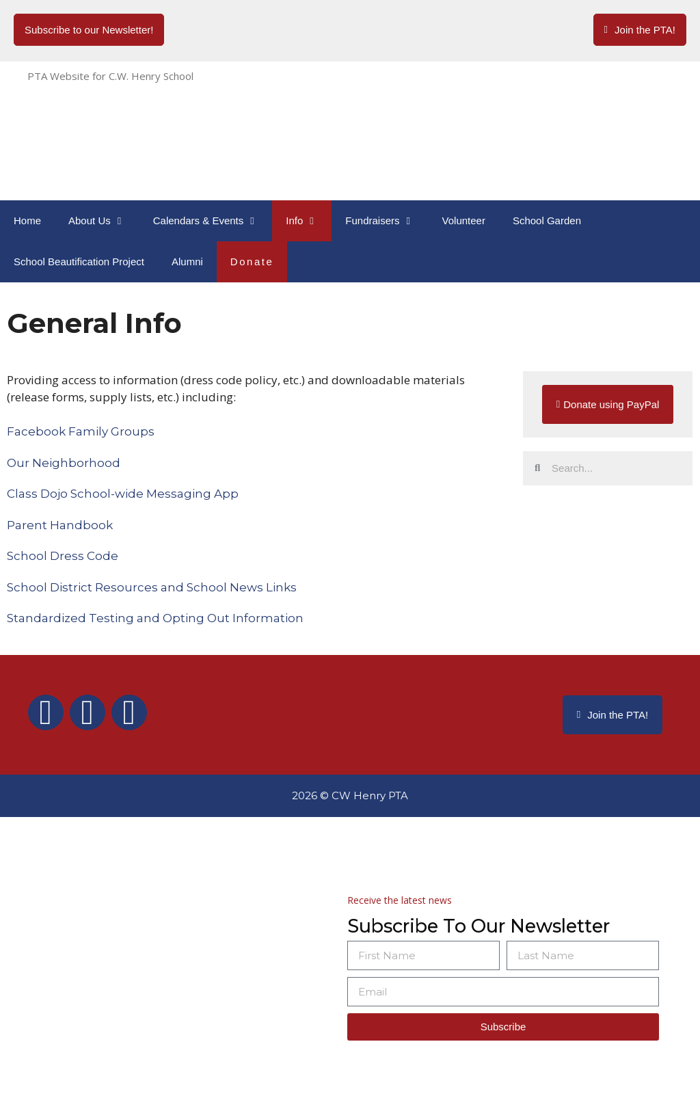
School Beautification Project (79, 261)
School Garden (547, 220)
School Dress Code (62, 556)
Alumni (187, 261)
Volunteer (463, 220)
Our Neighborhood (63, 463)
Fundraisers (386, 220)
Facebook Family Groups (80, 431)
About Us (103, 220)
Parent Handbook (60, 525)
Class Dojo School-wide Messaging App (123, 493)
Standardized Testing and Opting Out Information (155, 618)
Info (309, 220)
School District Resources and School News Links (152, 587)
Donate (252, 261)
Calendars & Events (213, 220)
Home (27, 220)
